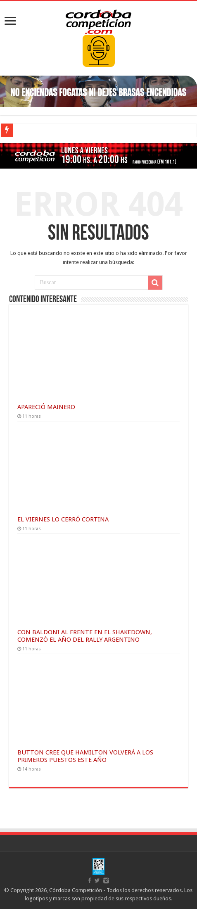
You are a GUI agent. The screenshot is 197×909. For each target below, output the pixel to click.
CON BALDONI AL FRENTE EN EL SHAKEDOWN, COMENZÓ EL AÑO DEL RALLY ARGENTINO (84, 635)
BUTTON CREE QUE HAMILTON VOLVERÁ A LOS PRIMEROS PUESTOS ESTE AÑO (85, 756)
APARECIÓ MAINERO (46, 407)
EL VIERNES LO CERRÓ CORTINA (63, 519)
